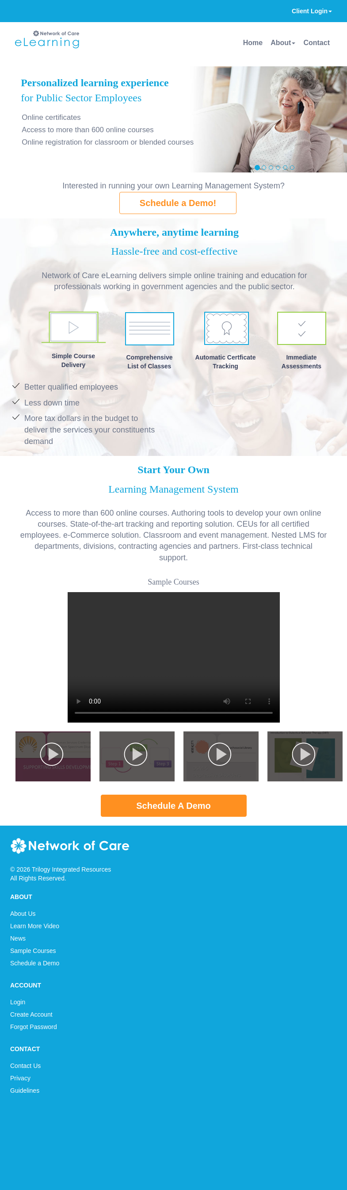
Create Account (31, 1014)
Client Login (312, 11)
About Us (23, 913)
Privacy (20, 1078)
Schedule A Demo (173, 806)
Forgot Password (33, 1026)
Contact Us (25, 1065)
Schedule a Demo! (178, 203)
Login (17, 1002)
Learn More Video (34, 926)
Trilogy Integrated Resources (71, 869)
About (283, 42)
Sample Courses (33, 950)
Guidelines (24, 1090)
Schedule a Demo (34, 963)
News (18, 938)
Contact (316, 42)
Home (253, 42)
